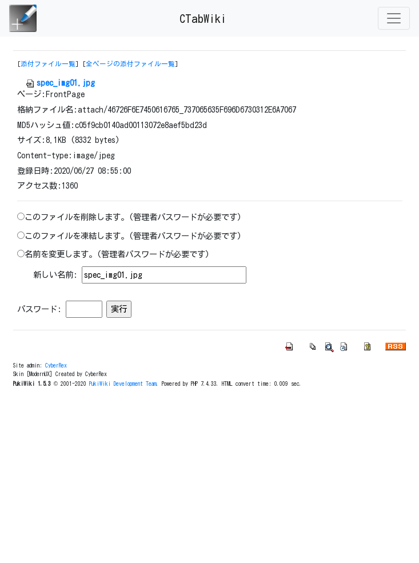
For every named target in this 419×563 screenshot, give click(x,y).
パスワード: (39, 309)
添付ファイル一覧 (48, 64)
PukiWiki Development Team (123, 383)
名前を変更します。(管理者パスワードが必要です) (117, 254)
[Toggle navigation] (394, 18)
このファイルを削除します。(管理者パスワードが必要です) (133, 217)
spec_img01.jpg (60, 82)
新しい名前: (55, 274)
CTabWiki (202, 18)
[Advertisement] (209, 477)
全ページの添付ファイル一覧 (130, 64)
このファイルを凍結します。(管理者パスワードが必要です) (133, 235)
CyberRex (56, 365)
